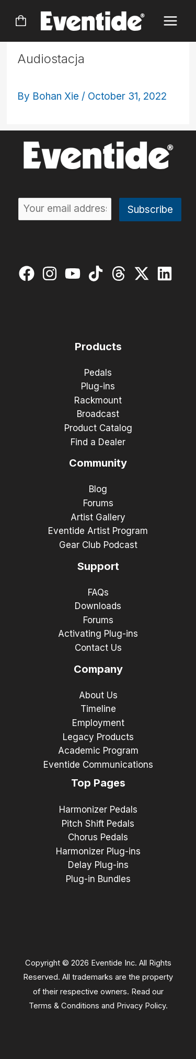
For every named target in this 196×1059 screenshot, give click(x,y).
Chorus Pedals (98, 837)
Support (98, 566)
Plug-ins (98, 386)
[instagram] (52, 273)
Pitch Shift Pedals (98, 823)
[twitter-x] (144, 273)
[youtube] (75, 273)
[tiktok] (98, 273)
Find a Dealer (98, 442)
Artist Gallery (98, 517)
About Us (98, 695)
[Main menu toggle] (170, 21)
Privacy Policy (141, 1005)
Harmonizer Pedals (98, 809)
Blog (98, 489)
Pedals (98, 372)
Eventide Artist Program (98, 531)
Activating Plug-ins (98, 633)
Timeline (98, 709)
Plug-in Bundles (98, 879)
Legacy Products (98, 737)
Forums (98, 503)
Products (98, 346)
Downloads (98, 606)
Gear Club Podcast (98, 545)
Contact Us (98, 647)
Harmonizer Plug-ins (98, 851)
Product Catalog (98, 428)
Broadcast (98, 414)
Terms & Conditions (64, 1005)
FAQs (98, 592)
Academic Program (98, 750)
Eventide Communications (98, 764)
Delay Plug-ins (98, 865)
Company (98, 669)
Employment (98, 723)
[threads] (121, 273)
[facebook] (29, 273)
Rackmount (98, 400)
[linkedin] (167, 273)
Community (98, 463)
